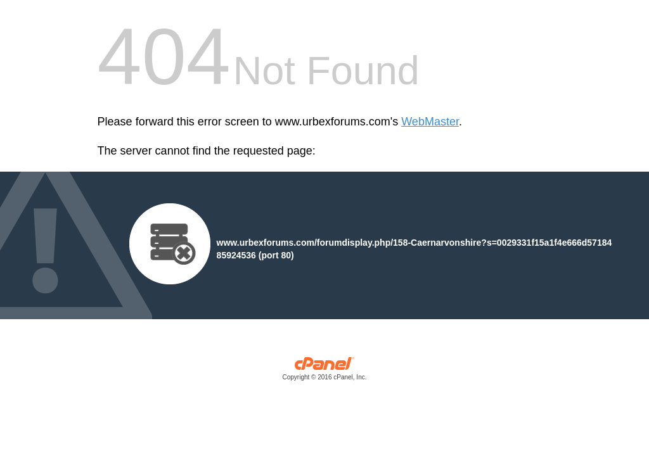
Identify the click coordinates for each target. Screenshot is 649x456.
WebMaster (430, 121)
